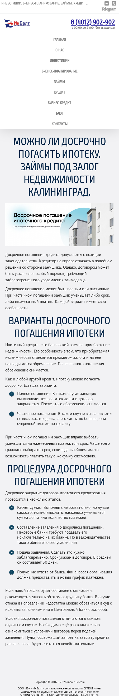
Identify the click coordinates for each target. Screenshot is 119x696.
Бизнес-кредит (59, 102)
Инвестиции (59, 60)
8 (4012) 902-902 (93, 22)
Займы (59, 81)
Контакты (60, 124)
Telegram (109, 9)
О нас (59, 50)
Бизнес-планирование (59, 71)
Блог (59, 113)
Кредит (59, 92)
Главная (59, 39)
